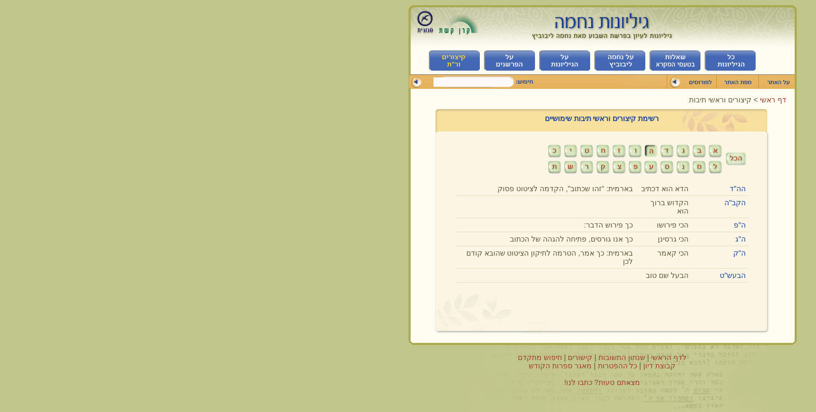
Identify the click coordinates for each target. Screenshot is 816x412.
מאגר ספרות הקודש (366, 366)
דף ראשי (578, 100)
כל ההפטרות (423, 366)
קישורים (386, 357)
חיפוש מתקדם (346, 357)
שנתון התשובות (427, 357)
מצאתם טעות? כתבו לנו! (407, 382)
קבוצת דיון (465, 366)
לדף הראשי (474, 357)
